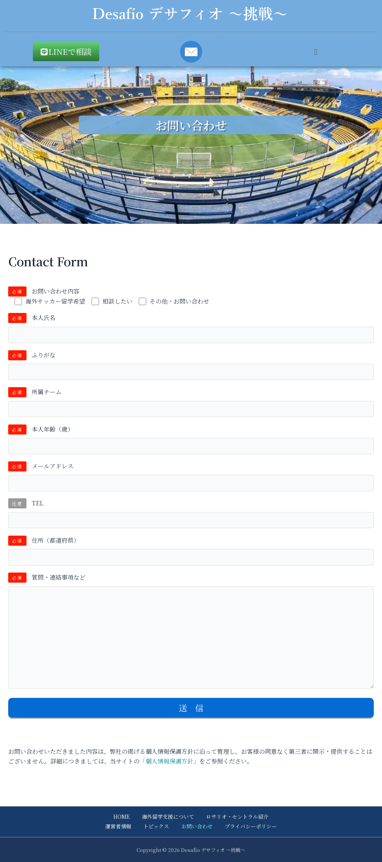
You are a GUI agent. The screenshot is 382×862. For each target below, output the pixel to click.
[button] (315, 51)
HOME (122, 816)
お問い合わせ (196, 826)
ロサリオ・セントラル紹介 (236, 816)
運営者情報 (119, 826)
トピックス (156, 826)
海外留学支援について (168, 816)
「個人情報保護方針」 (169, 761)
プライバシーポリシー (249, 826)
